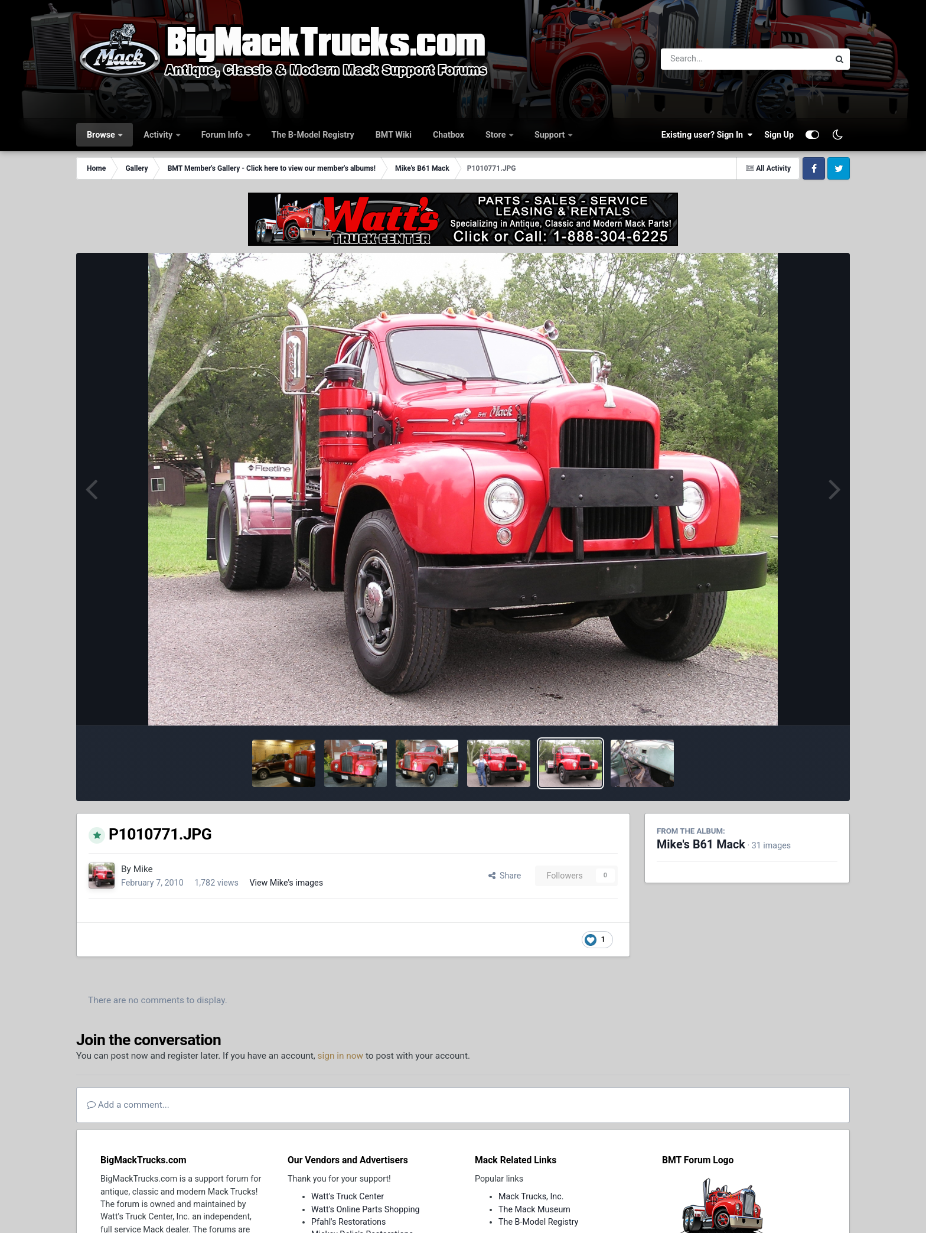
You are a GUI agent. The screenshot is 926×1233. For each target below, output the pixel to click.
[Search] (712, 59)
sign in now (341, 1055)
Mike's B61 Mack (701, 844)
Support (550, 134)
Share (504, 875)
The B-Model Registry (313, 134)
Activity (159, 134)
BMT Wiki (394, 134)
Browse (102, 134)
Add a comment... (128, 1104)
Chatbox (448, 134)
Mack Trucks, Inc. (531, 1196)
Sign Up (779, 134)
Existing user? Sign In (706, 134)
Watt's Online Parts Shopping (365, 1209)
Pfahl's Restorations (348, 1222)
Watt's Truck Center (347, 1196)
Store (496, 134)
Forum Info (223, 134)
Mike (143, 869)
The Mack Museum (534, 1209)
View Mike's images (286, 882)
